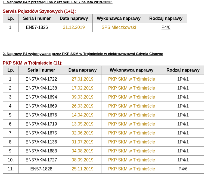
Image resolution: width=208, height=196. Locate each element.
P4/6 (166, 27)
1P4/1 (183, 79)
